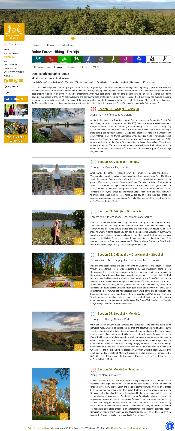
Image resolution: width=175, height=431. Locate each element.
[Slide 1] (73, 38)
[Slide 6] (93, 38)
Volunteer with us (14, 72)
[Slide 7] (98, 38)
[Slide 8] (102, 38)
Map (6, 61)
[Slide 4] (85, 38)
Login (6, 92)
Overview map (42, 67)
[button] (51, 45)
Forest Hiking (11, 53)
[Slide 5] (89, 38)
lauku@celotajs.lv (120, 428)
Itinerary (9, 57)
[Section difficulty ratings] (93, 109)
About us (8, 76)
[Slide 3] (81, 38)
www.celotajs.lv (138, 428)
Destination (10, 64)
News (6, 49)
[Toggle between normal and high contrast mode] (12, 86)
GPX (96, 67)
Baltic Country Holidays (38, 428)
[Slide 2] (77, 38)
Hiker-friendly (12, 68)
